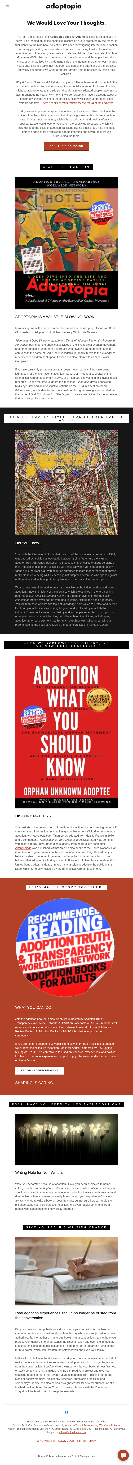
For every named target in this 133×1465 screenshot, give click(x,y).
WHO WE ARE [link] (46, 1440)
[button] (7, 6)
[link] (63, 7)
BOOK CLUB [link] (66, 1440)
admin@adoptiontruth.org (72, 1432)
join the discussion (66, 146)
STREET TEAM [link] (86, 1440)
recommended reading (40, 1070)
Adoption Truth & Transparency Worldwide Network (92, 1425)
